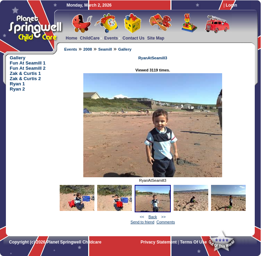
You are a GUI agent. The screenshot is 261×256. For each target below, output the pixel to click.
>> (163, 217)
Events (70, 49)
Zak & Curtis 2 (25, 78)
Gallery (124, 49)
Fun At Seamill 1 (27, 63)
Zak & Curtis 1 (25, 73)
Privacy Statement (159, 242)
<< (142, 217)
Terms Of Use (193, 242)
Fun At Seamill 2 (27, 68)
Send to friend (142, 222)
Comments (166, 222)
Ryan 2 (17, 89)
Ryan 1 (17, 83)
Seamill (105, 49)
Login (231, 5)
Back (153, 217)
